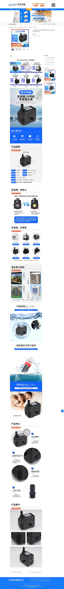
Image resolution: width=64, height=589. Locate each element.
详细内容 (11, 55)
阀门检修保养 (34, 587)
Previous (9, 38)
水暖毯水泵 (30, 27)
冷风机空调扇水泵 (26, 27)
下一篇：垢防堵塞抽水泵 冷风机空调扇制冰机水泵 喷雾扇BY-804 (36, 572)
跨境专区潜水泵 (35, 27)
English (54, 0)
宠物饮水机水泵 (11, 27)
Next (31, 38)
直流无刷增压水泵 (20, 27)
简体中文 (52, 0)
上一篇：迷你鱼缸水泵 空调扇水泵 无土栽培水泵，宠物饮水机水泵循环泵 (16, 572)
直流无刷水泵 (15, 27)
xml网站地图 (40, 586)
